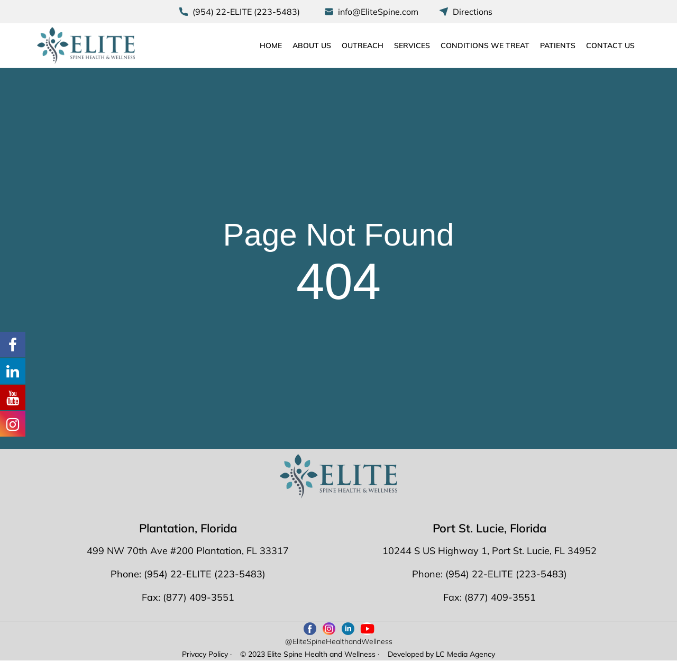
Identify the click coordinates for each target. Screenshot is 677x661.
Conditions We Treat (485, 45)
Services (412, 45)
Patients (557, 45)
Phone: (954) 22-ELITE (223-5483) (188, 574)
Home (271, 45)
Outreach (362, 45)
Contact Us (610, 45)
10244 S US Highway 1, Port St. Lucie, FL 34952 (489, 551)
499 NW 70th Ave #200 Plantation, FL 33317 (188, 551)
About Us (311, 45)
